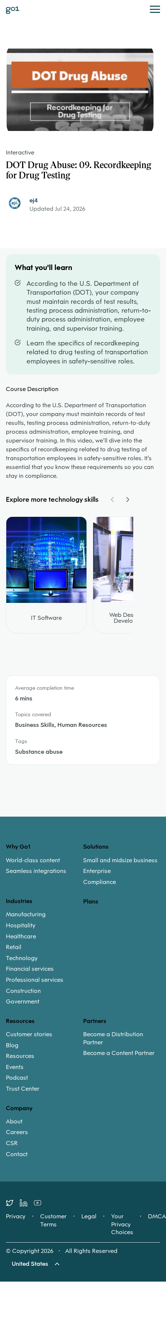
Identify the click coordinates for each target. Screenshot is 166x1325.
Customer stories (29, 1034)
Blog (12, 1045)
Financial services (30, 969)
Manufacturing (26, 914)
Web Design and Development (131, 618)
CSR (12, 1143)
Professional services (34, 980)
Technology (22, 958)
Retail (13, 947)
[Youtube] (41, 1203)
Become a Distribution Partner (113, 1038)
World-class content (33, 860)
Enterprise (97, 871)
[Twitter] (13, 1203)
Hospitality (20, 925)
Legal (88, 1216)
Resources (20, 1056)
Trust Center (22, 1089)
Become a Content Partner (119, 1053)
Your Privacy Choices (122, 1224)
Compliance (99, 882)
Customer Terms (53, 1220)
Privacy (15, 1216)
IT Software (46, 618)
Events (15, 1067)
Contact (17, 1154)
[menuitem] (44, 865)
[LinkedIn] (27, 1203)
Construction (23, 991)
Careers (17, 1132)
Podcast (17, 1078)
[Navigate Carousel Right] (127, 499)
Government (22, 1002)
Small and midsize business (120, 860)
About (14, 1122)
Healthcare (21, 937)
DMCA (157, 1216)
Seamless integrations (36, 871)
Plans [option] (90, 901)
